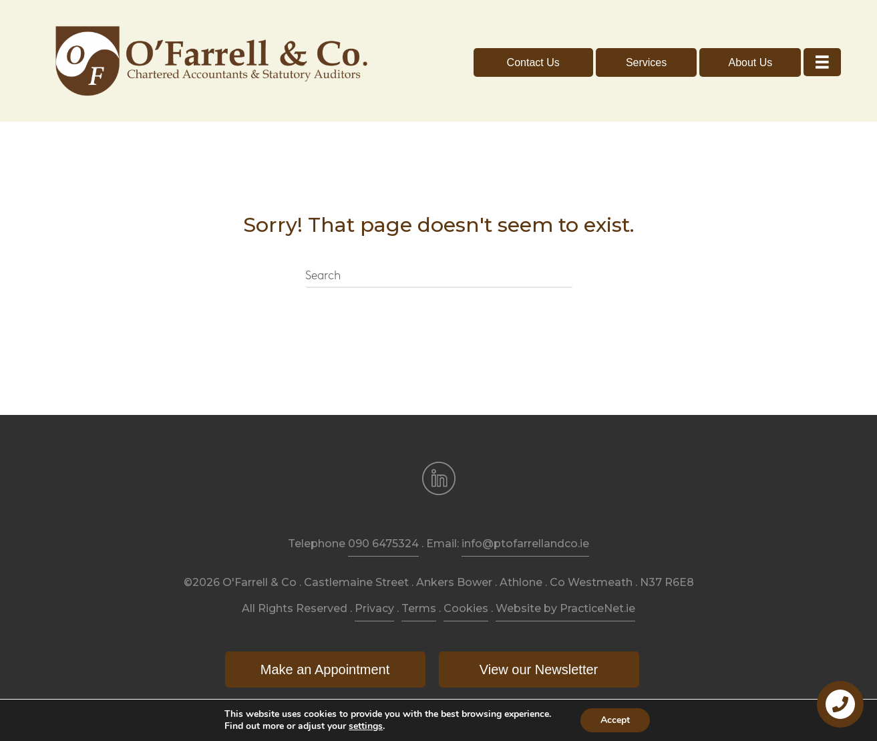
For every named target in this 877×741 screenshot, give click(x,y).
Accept (615, 720)
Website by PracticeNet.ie (565, 608)
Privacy (374, 608)
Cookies (466, 608)
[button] (533, 62)
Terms (418, 608)
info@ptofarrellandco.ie (525, 543)
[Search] (438, 276)
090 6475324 (383, 543)
